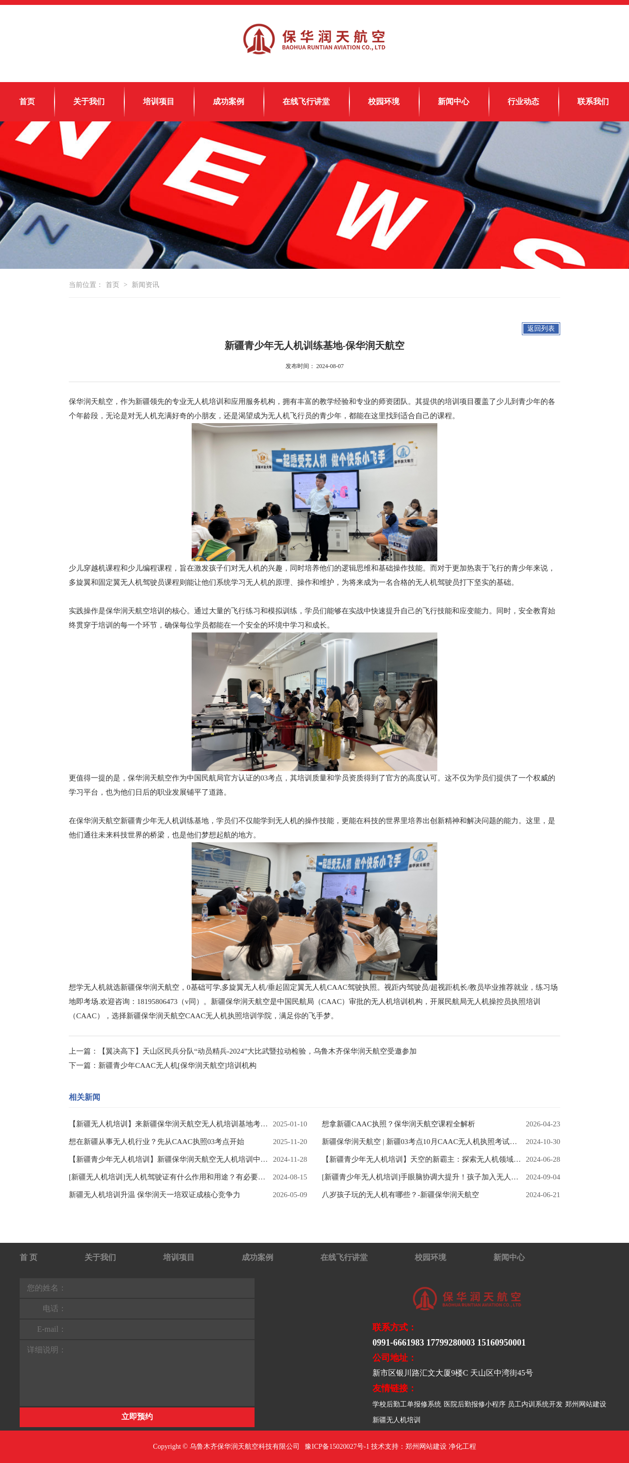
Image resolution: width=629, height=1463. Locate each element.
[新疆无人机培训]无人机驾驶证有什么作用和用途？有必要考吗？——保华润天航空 (168, 1177)
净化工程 (462, 1446)
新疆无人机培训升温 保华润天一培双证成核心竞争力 (154, 1195)
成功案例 (228, 101)
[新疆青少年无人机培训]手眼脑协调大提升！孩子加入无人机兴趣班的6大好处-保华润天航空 (421, 1177)
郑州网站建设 (585, 1404)
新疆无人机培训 (396, 1420)
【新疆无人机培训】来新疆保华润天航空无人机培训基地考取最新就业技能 (168, 1124)
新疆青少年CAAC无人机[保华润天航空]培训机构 (177, 1065)
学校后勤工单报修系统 (406, 1404)
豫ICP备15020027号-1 (337, 1446)
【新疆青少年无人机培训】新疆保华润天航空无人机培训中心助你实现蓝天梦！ (168, 1159)
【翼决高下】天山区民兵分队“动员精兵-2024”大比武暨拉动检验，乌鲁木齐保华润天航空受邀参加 (257, 1051)
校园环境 (384, 101)
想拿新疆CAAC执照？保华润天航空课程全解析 (398, 1124)
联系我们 (593, 101)
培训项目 (158, 101)
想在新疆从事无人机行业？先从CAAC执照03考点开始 (156, 1142)
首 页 (28, 1257)
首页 (27, 101)
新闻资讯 (145, 284)
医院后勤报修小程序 (475, 1404)
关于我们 (89, 101)
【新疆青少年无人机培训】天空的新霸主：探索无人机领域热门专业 (421, 1159)
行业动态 (523, 101)
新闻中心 (453, 101)
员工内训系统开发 (535, 1404)
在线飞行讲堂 (306, 101)
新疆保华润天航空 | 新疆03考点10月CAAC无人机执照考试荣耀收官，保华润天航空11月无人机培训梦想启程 (421, 1142)
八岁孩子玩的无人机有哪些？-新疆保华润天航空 (400, 1195)
